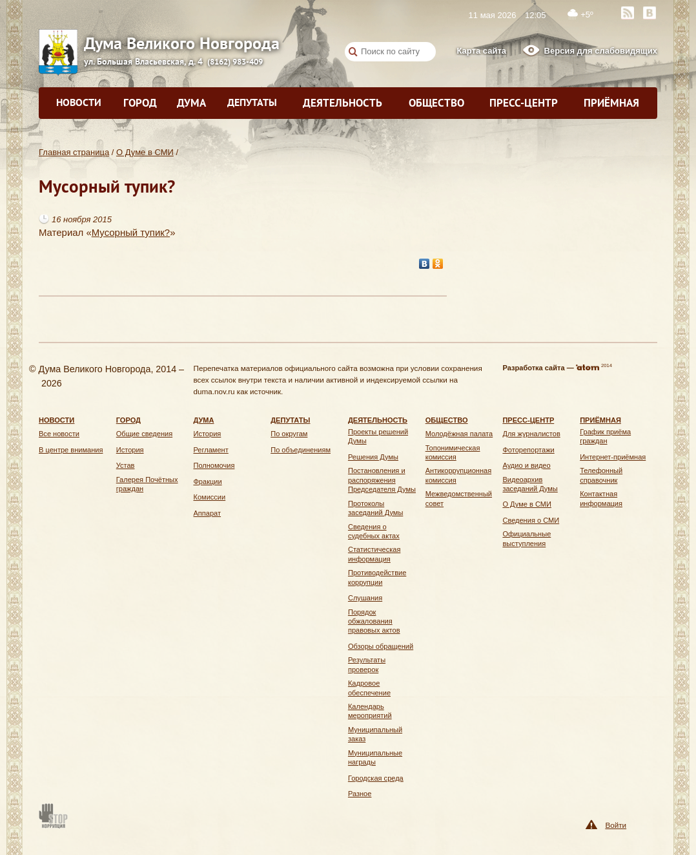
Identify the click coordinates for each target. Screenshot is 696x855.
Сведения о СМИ (530, 520)
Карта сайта (481, 51)
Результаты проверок (366, 664)
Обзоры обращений (380, 646)
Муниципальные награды (375, 757)
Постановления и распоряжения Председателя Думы (382, 480)
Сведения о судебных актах (374, 531)
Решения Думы (373, 457)
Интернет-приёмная (613, 457)
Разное (359, 793)
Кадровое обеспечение (369, 687)
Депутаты (252, 102)
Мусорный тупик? (131, 232)
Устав (125, 465)
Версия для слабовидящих (600, 51)
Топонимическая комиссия (452, 452)
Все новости (59, 434)
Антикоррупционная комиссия (458, 475)
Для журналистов (531, 434)
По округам (289, 434)
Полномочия (213, 465)
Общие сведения (144, 434)
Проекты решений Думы (378, 436)
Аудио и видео (526, 465)
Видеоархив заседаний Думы (529, 484)
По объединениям (301, 450)
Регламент (210, 450)
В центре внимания (71, 450)
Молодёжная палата (459, 434)
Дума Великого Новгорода (103, 43)
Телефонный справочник (601, 475)
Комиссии (209, 497)
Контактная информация (601, 498)
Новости (78, 102)
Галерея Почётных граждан (147, 484)
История (130, 450)
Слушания (365, 598)
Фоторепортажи (528, 450)
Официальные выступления (526, 538)
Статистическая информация (374, 553)
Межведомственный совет (458, 498)
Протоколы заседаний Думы (375, 508)
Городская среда (376, 778)
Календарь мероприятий (370, 710)
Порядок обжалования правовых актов (374, 621)
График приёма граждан (605, 436)
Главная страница (74, 152)
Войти (615, 825)
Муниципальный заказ (375, 734)
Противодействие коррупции (377, 577)
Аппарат (207, 513)
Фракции (207, 481)
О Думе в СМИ (145, 152)
